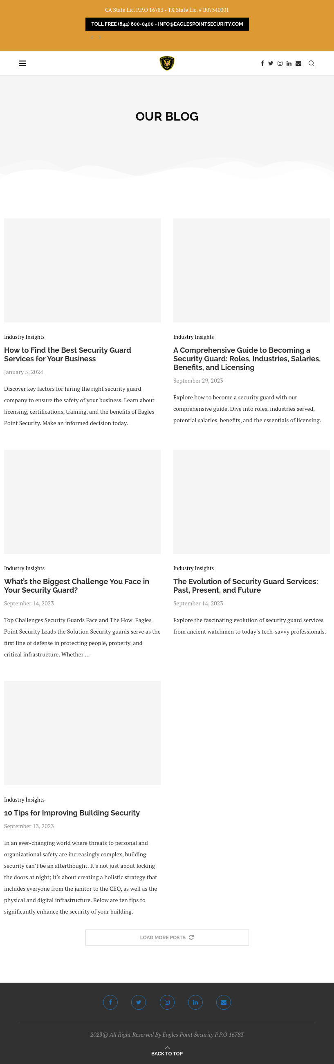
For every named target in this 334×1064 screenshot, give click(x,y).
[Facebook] (262, 63)
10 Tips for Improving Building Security (72, 813)
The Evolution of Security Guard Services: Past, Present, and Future (245, 585)
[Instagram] (280, 63)
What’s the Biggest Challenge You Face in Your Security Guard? (76, 585)
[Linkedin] (289, 63)
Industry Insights (24, 337)
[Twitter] (270, 63)
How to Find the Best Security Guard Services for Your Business (67, 354)
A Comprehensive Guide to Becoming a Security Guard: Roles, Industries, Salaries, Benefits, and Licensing (247, 359)
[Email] (298, 63)
